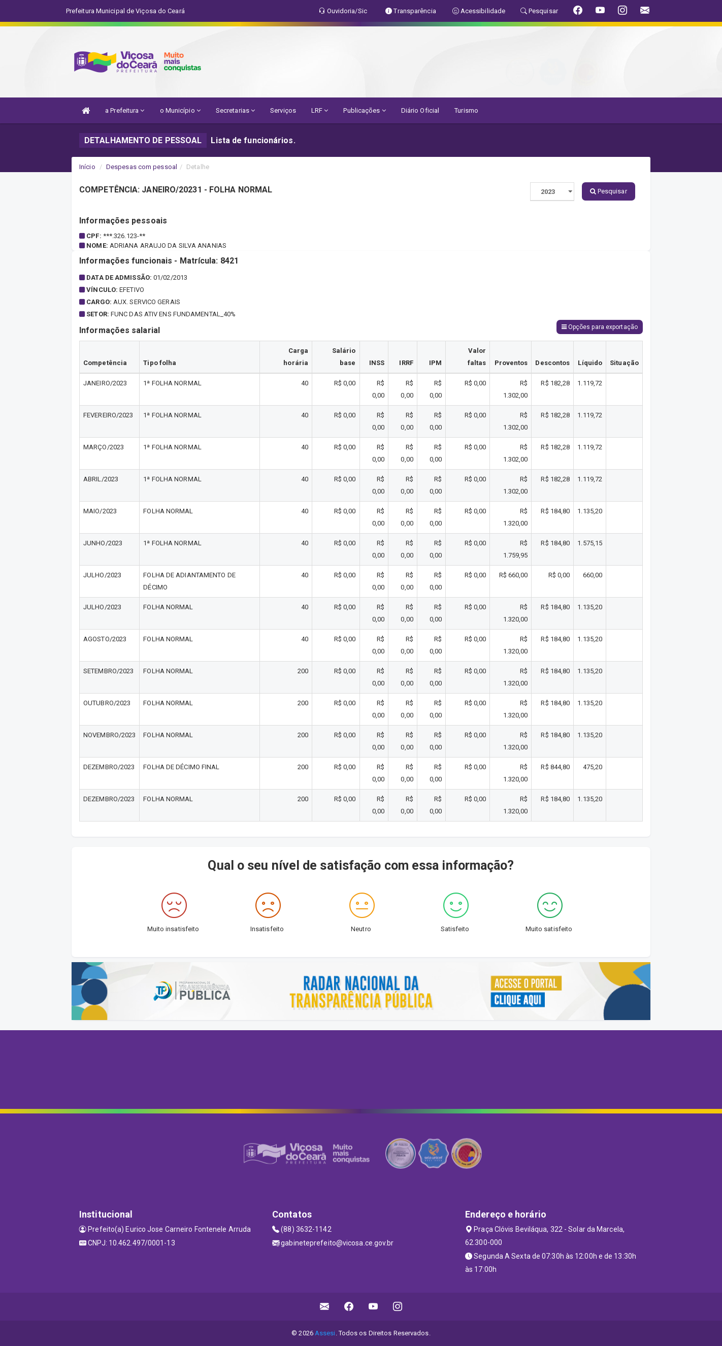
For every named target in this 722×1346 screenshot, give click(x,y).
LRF (320, 110)
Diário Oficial (420, 110)
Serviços (283, 110)
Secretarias (235, 110)
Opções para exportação (600, 327)
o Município (180, 110)
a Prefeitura (124, 110)
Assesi (325, 1333)
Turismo (466, 110)
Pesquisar (608, 191)
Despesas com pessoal (141, 167)
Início (87, 167)
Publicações (364, 110)
